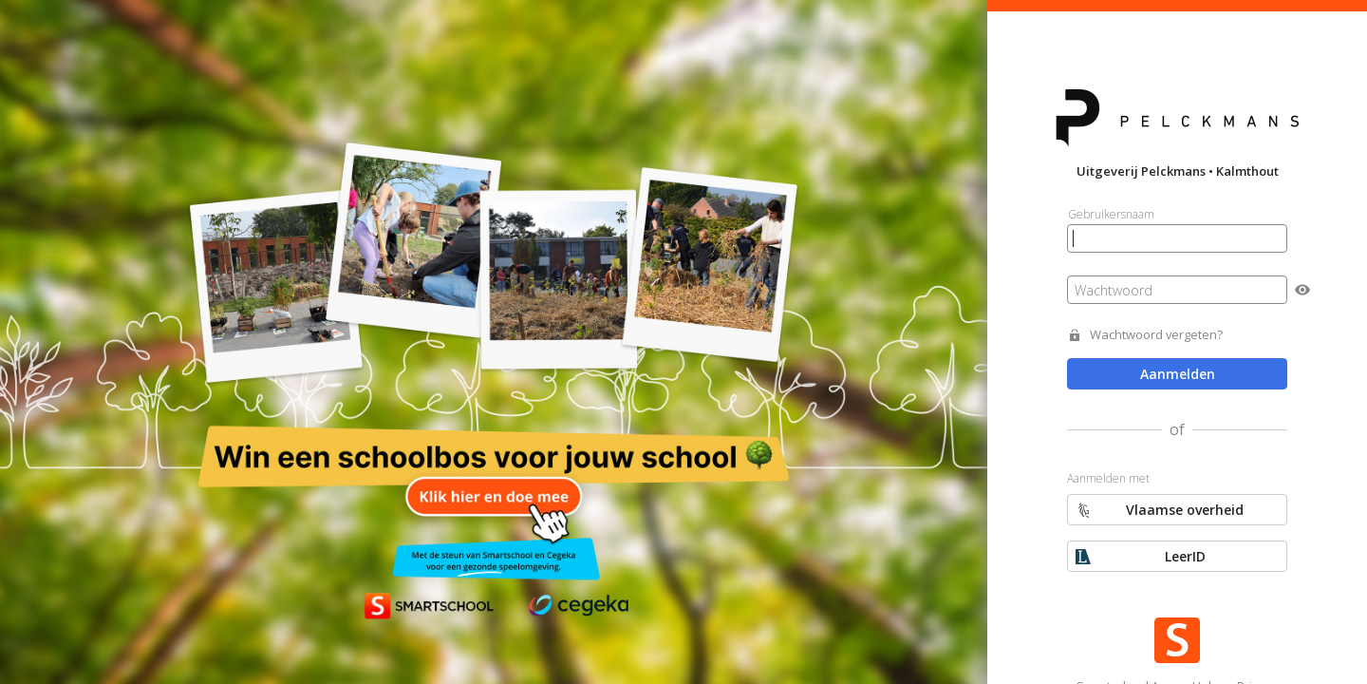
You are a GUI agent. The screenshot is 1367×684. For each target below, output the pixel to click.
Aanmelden (1177, 374)
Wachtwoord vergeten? (1156, 335)
